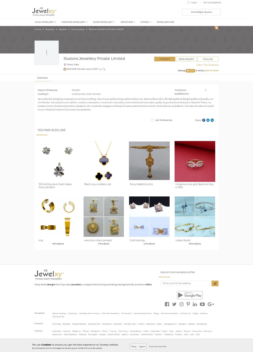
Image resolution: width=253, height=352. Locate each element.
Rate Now (212, 70)
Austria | (67, 331)
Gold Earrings (137, 240)
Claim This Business (207, 64)
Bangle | (67, 324)
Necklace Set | (94, 324)
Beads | (191, 324)
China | (105, 331)
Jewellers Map (165, 22)
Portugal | (93, 334)
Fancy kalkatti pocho (141, 184)
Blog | (156, 313)
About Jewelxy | (59, 313)
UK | (192, 334)
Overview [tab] (42, 77)
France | (113, 331)
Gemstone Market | (169, 313)
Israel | (165, 331)
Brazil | (86, 331)
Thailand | (168, 334)
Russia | (102, 334)
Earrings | (56, 324)
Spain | (125, 334)
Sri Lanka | (134, 334)
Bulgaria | (95, 331)
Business (49, 29)
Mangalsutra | (170, 324)
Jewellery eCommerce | (89, 313)
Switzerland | (147, 334)
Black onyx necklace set (97, 184)
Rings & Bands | (79, 324)
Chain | (141, 324)
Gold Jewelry (78, 29)
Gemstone (127, 22)
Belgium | (76, 331)
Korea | (187, 331)
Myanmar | (57, 334)
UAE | (186, 334)
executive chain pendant (98, 240)
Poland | (83, 334)
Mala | (159, 324)
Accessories (202, 324)
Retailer (63, 29)
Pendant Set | (130, 324)
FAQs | (195, 313)
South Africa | (114, 334)
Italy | (171, 331)
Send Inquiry (186, 59)
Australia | (57, 331)
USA (198, 334)
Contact (165, 59)
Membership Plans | (143, 313)
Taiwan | (158, 334)
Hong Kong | (136, 331)
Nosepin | (182, 324)
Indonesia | (155, 331)
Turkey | (178, 334)
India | (146, 331)
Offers (144, 22)
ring (41, 240)
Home (38, 29)
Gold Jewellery (44, 22)
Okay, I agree (138, 346)
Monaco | (208, 331)
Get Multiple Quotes (201, 12)
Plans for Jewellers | (111, 313)
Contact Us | (185, 313)
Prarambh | (126, 313)
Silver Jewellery (103, 22)
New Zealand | (70, 334)
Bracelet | (118, 324)
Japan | (179, 331)
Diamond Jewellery (73, 22)
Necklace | (150, 324)
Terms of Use (58, 316)
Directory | (73, 313)
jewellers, (77, 284)
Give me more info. (158, 346)
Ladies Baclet (183, 240)
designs (51, 284)
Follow (208, 59)
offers (148, 284)
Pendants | (107, 324)
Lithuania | (197, 331)
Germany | (123, 331)
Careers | (204, 313)
